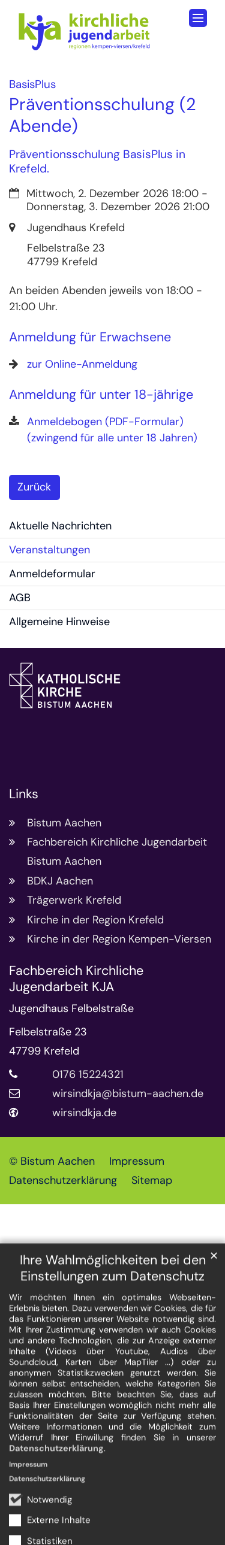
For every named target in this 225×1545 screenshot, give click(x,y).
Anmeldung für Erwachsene (90, 337)
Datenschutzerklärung (56, 1492)
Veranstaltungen (49, 550)
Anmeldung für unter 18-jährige (101, 395)
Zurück (34, 487)
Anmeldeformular (52, 573)
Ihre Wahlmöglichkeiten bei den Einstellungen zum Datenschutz (113, 1312)
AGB (20, 597)
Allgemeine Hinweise (59, 621)
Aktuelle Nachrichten (60, 526)
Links (23, 794)
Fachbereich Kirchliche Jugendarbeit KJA (76, 979)
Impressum (28, 1508)
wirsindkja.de (84, 1112)
